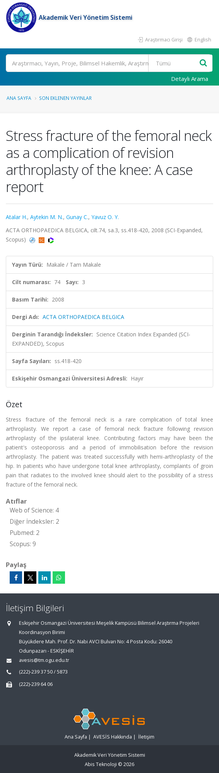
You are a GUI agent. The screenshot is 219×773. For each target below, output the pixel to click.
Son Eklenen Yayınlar (65, 98)
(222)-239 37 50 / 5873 (43, 671)
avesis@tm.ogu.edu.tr (44, 660)
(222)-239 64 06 (36, 684)
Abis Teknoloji (101, 764)
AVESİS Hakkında (112, 737)
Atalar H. (16, 217)
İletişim (146, 737)
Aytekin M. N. (46, 217)
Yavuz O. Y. (105, 217)
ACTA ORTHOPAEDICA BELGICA (83, 317)
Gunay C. (77, 217)
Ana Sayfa (19, 98)
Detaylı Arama (189, 78)
